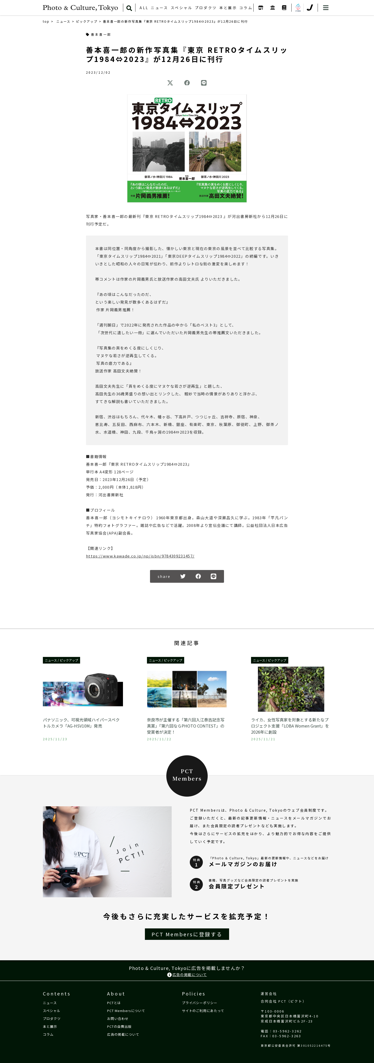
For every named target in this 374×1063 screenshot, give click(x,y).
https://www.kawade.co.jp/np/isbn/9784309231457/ (140, 556)
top (46, 21)
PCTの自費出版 (119, 1026)
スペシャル (182, 7)
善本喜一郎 (98, 34)
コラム (246, 7)
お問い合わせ (118, 1018)
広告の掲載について (187, 974)
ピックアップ (86, 21)
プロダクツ (206, 7)
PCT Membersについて (126, 1010)
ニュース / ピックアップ (61, 660)
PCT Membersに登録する (187, 934)
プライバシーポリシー (199, 1002)
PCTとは (114, 1002)
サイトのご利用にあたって (203, 1010)
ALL (144, 7)
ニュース (159, 7)
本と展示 (228, 7)
